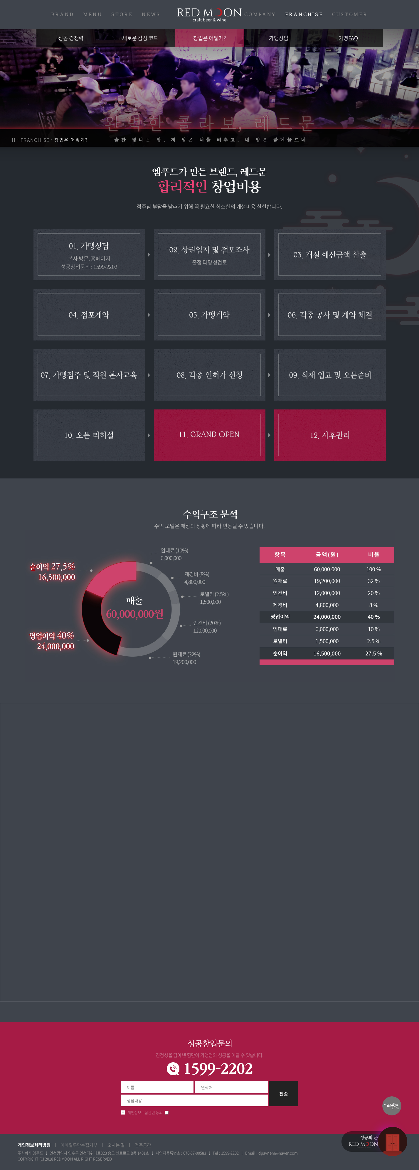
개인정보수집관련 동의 (144, 1112)
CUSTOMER (350, 14)
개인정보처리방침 (34, 1145)
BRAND (62, 14)
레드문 (209, 14)
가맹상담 (278, 38)
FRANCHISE (304, 14)
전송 (283, 1093)
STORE (122, 14)
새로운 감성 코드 (140, 38)
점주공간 (143, 1145)
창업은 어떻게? (209, 38)
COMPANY (260, 14)
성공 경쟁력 (70, 38)
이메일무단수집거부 (78, 1145)
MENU (92, 14)
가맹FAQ (348, 38)
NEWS (151, 14)
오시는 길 (116, 1145)
